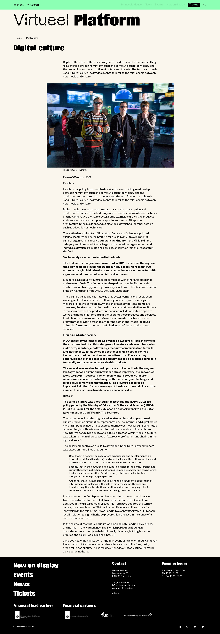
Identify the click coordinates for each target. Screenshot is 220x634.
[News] (148, 5)
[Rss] (203, 627)
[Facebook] (179, 627)
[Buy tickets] (194, 5)
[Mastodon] (195, 627)
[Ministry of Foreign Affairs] (77, 615)
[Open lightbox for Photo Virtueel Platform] (110, 125)
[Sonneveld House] (131, 5)
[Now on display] (175, 5)
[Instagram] (187, 627)
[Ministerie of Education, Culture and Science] (27, 615)
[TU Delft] (107, 615)
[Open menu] (19, 4)
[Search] (33, 4)
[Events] (159, 5)
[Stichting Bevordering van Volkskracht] (137, 615)
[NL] (204, 5)
